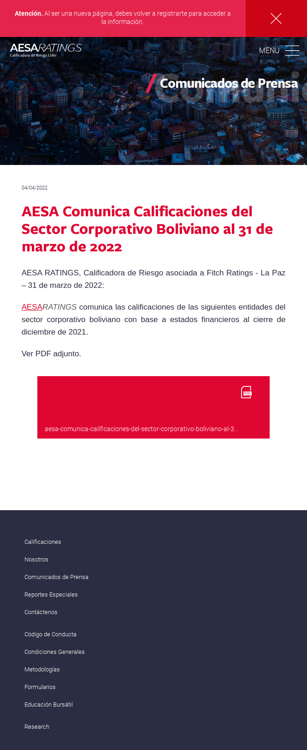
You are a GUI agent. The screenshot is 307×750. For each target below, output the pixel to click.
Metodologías (42, 669)
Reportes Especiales (51, 594)
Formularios (40, 686)
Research (36, 726)
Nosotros (36, 559)
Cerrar (276, 18)
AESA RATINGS (46, 51)
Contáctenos (41, 612)
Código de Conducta (50, 634)
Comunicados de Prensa (56, 576)
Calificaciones (42, 541)
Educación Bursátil (48, 704)
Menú (269, 50)
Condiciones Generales (54, 651)
